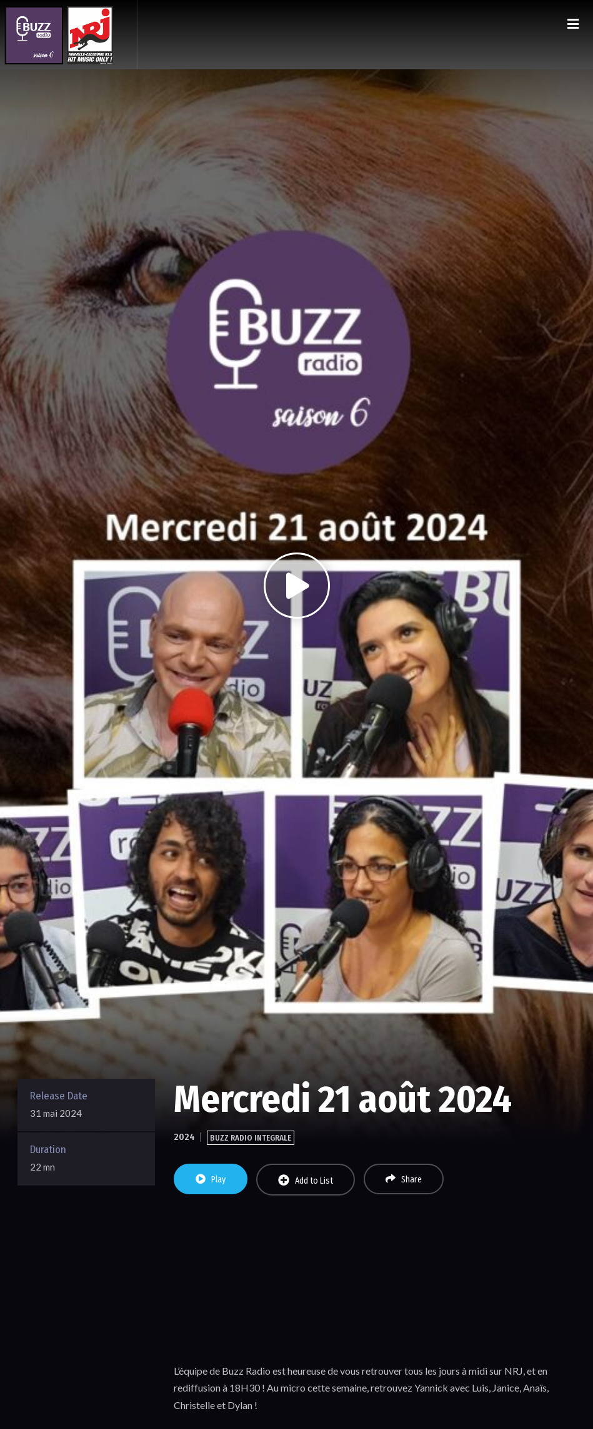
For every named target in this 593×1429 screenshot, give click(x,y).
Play (211, 1179)
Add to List (305, 1180)
